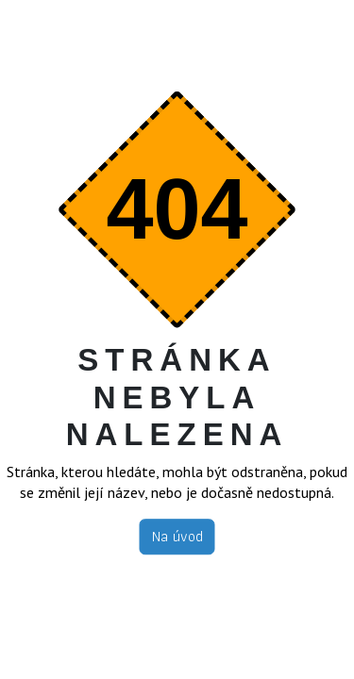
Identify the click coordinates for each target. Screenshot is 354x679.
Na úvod (177, 536)
